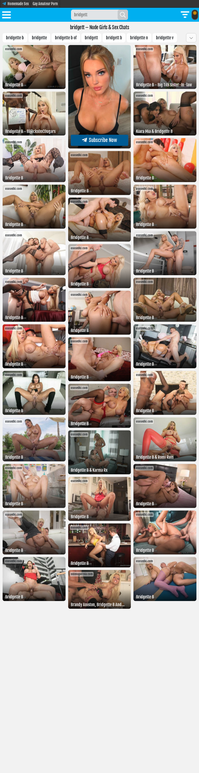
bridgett (91, 37)
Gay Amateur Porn (45, 4)
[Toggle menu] (6, 15)
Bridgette (39, 37)
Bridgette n (139, 37)
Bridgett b (114, 37)
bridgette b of (66, 37)
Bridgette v (165, 37)
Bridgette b (15, 37)
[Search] (123, 15)
